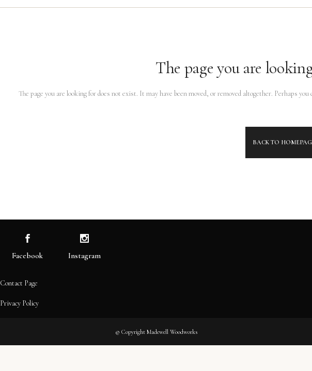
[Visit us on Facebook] (27, 238)
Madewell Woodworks (172, 331)
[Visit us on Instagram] (84, 238)
